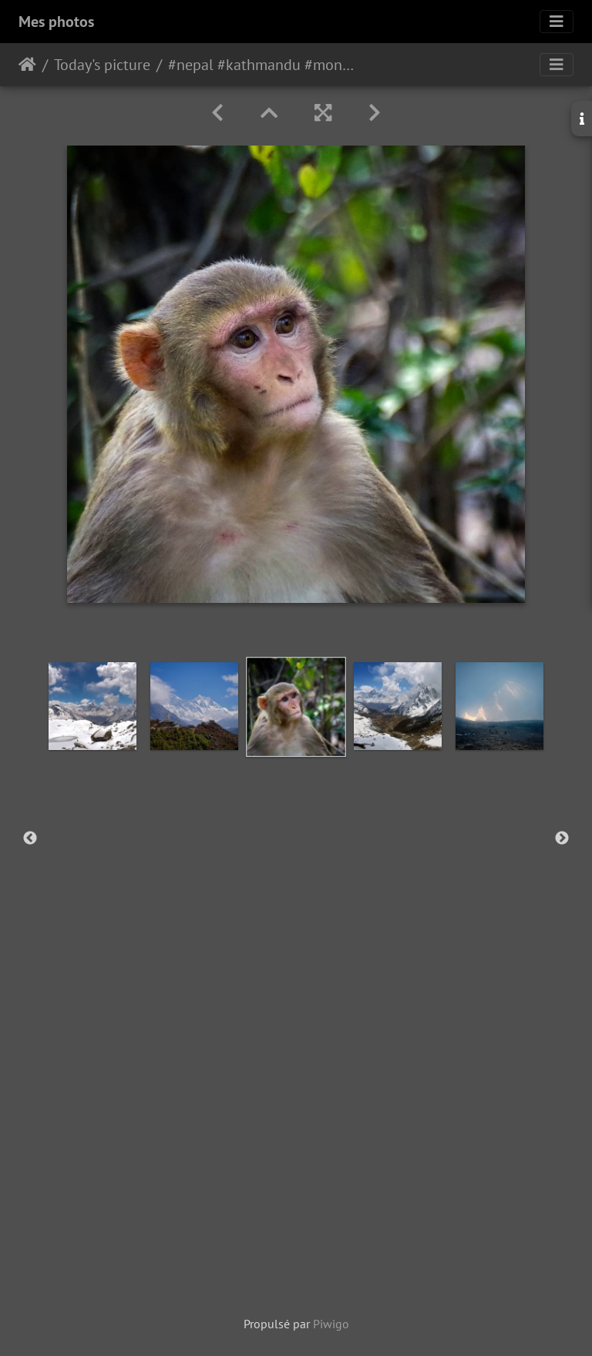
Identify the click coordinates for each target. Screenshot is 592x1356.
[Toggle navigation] (557, 21)
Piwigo (331, 1323)
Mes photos (56, 22)
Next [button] (562, 838)
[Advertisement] (296, 1172)
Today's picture (102, 65)
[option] (92, 706)
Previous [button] (30, 838)
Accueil (27, 64)
